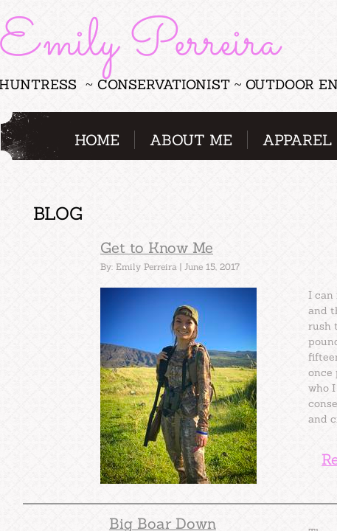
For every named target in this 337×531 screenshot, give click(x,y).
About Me (191, 140)
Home (96, 140)
